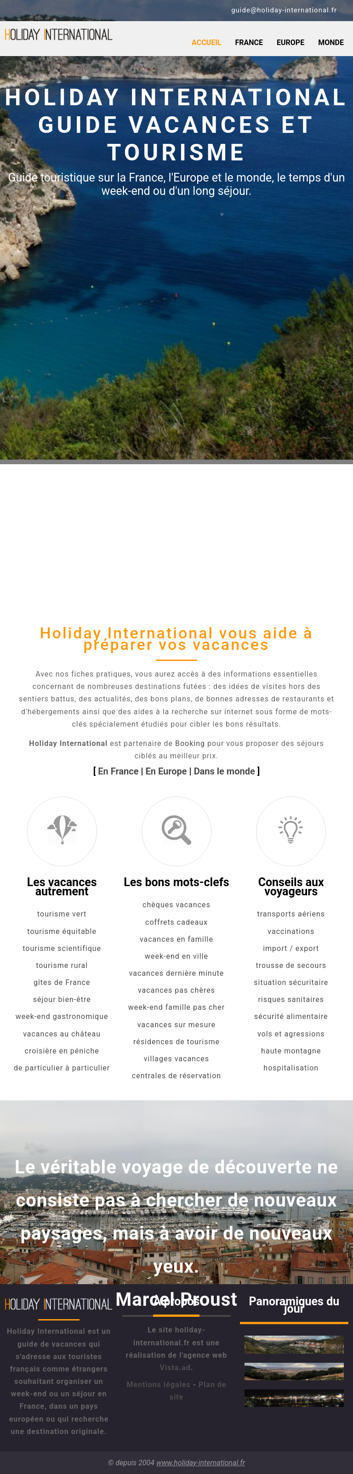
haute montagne (291, 1051)
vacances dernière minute (176, 973)
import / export (291, 948)
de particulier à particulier (62, 1068)
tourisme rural (62, 965)
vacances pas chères (176, 990)
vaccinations (291, 931)
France (249, 42)
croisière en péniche (62, 1051)
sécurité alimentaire (291, 1016)
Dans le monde (224, 771)
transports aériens (291, 914)
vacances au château (62, 1034)
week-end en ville (176, 956)
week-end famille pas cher (176, 1007)
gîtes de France (62, 982)
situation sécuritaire (291, 982)
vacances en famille (176, 939)
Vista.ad (175, 1367)
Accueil (206, 42)
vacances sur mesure (176, 1024)
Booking (190, 743)
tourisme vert (61, 914)
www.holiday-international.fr (200, 1462)
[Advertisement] (176, 528)
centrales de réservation (176, 1075)
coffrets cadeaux (176, 922)
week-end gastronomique (62, 1016)
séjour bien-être (62, 999)
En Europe (166, 771)
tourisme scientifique (62, 948)
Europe (290, 42)
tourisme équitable (62, 931)
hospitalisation (291, 1068)
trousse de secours (291, 965)
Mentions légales (158, 1384)
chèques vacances (176, 904)
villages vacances (176, 1058)
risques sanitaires (291, 999)
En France (118, 771)
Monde (331, 42)
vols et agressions (291, 1034)
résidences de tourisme (176, 1041)
